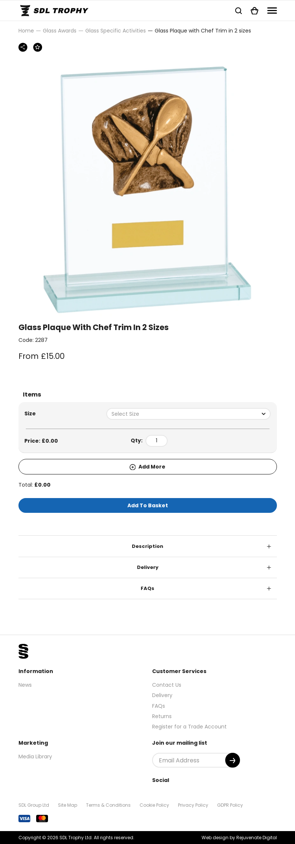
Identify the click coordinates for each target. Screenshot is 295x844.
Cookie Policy (154, 805)
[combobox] (188, 414)
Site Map (67, 805)
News (25, 685)
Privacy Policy (193, 805)
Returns (162, 716)
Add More (148, 466)
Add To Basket (147, 505)
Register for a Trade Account (189, 726)
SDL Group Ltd (33, 805)
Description (147, 546)
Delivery (147, 567)
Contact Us (166, 685)
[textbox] (188, 414)
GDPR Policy (230, 805)
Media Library (35, 756)
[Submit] (232, 760)
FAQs (147, 588)
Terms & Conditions (108, 805)
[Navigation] (272, 10)
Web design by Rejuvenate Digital (239, 837)
